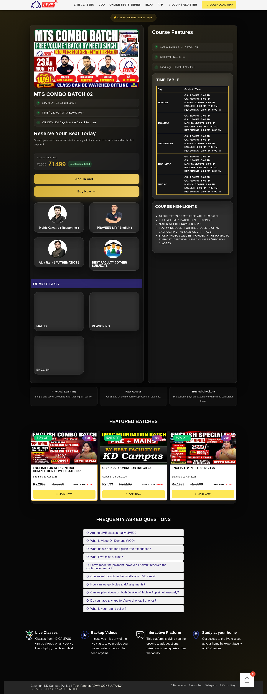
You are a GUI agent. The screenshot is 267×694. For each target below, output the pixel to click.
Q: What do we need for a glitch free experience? (118, 548)
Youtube (195, 685)
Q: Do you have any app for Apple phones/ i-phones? (121, 600)
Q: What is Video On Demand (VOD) (110, 540)
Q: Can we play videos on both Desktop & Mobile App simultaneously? (132, 592)
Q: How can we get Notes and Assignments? (115, 584)
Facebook (178, 685)
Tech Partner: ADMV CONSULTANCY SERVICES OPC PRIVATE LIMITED (77, 687)
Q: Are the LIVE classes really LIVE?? (111, 532)
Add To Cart (86, 179)
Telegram (210, 685)
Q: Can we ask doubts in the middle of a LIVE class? (121, 576)
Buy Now (87, 191)
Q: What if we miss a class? (104, 556)
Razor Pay (227, 685)
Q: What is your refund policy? (106, 608)
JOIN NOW (64, 497)
